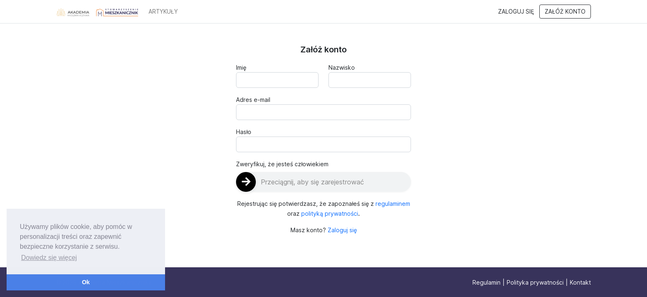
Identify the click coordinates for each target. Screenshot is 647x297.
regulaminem (392, 203)
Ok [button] (86, 282)
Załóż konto (565, 11)
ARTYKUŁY (163, 11)
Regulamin (486, 282)
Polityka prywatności (535, 282)
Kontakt (580, 282)
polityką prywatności (329, 213)
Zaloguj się (516, 11)
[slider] (323, 182)
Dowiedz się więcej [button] (49, 257)
